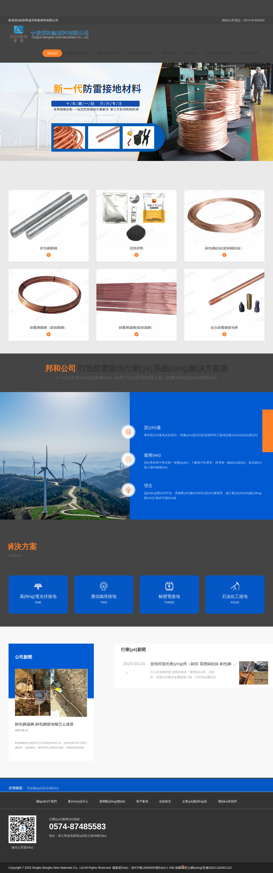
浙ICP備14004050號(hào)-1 (149, 867)
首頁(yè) (52, 53)
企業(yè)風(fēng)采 (218, 53)
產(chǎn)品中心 (108, 53)
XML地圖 (175, 867)
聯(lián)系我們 (250, 53)
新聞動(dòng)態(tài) (141, 53)
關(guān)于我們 (77, 53)
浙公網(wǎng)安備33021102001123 (206, 867)
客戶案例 (169, 53)
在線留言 (190, 53)
